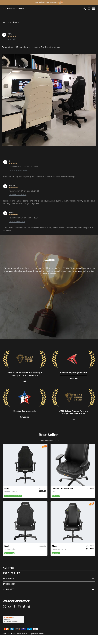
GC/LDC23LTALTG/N (18, 170)
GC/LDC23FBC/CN (17, 221)
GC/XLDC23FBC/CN (17, 194)
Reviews (13, 22)
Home (4, 22)
